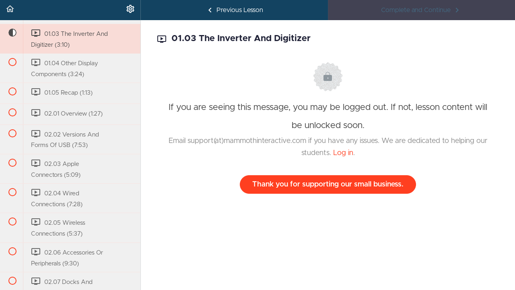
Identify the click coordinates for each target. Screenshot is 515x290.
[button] (10, 10)
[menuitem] (130, 10)
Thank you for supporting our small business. (328, 184)
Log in (343, 153)
